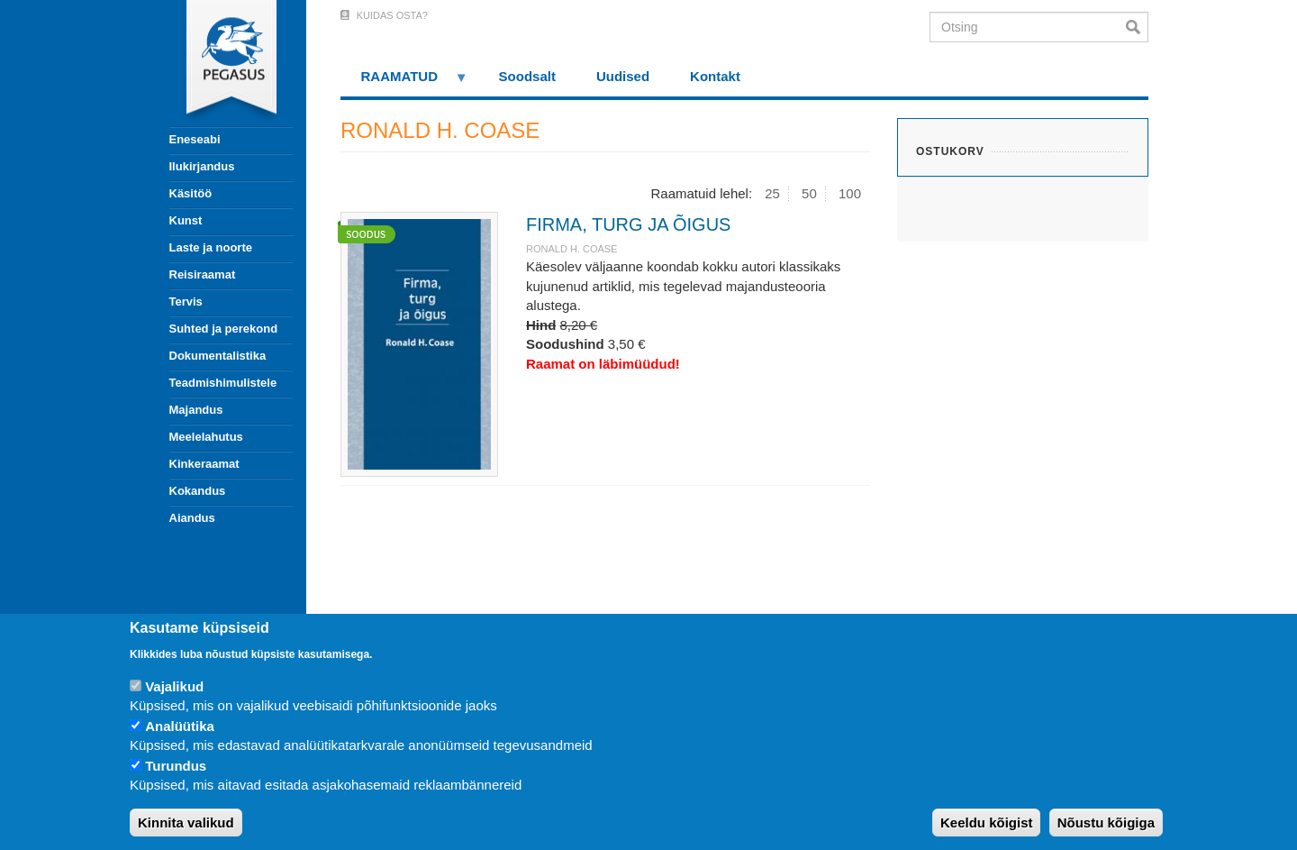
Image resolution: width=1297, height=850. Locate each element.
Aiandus (192, 518)
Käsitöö (191, 193)
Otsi (1137, 27)
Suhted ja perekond (223, 328)
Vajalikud (174, 686)
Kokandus (197, 491)
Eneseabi (195, 139)
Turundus (175, 765)
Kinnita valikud (186, 822)
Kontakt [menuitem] (715, 76)
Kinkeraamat (204, 464)
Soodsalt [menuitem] (527, 76)
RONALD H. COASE (571, 248)
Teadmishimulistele (223, 382)
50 (809, 193)
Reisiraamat (202, 274)
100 (850, 193)
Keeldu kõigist (986, 822)
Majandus (196, 409)
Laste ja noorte (210, 247)
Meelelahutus (206, 436)
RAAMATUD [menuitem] (404, 82)
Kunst (186, 220)
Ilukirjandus (202, 166)
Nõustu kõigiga (1106, 822)
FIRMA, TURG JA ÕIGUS (628, 224)
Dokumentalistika (218, 355)
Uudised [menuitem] (622, 76)
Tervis (186, 301)
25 (772, 193)
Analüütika (179, 726)
